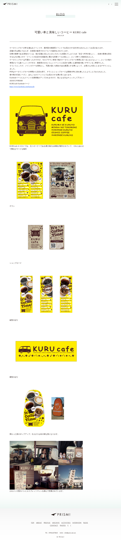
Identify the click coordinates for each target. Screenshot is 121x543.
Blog (85, 523)
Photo (63, 525)
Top (32, 523)
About (39, 523)
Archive (56, 523)
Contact (54, 525)
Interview (77, 523)
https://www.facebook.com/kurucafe (22, 87)
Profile (47, 523)
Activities (65, 523)
